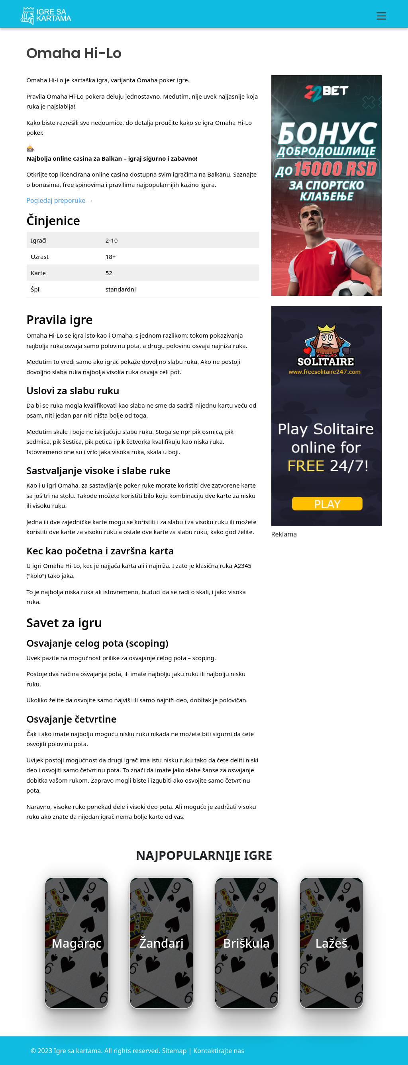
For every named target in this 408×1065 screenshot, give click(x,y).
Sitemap (174, 1050)
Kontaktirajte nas (218, 1050)
